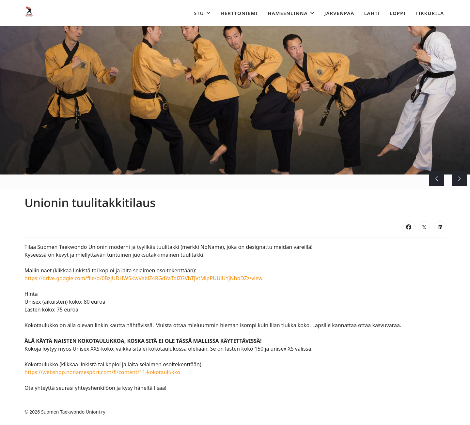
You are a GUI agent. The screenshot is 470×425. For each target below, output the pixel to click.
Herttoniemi (239, 13)
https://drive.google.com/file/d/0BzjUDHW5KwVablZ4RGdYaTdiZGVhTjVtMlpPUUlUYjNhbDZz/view (143, 278)
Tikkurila (429, 13)
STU (199, 13)
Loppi (398, 13)
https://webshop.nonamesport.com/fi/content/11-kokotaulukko (102, 372)
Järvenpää (339, 13)
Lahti (372, 13)
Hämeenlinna (288, 13)
